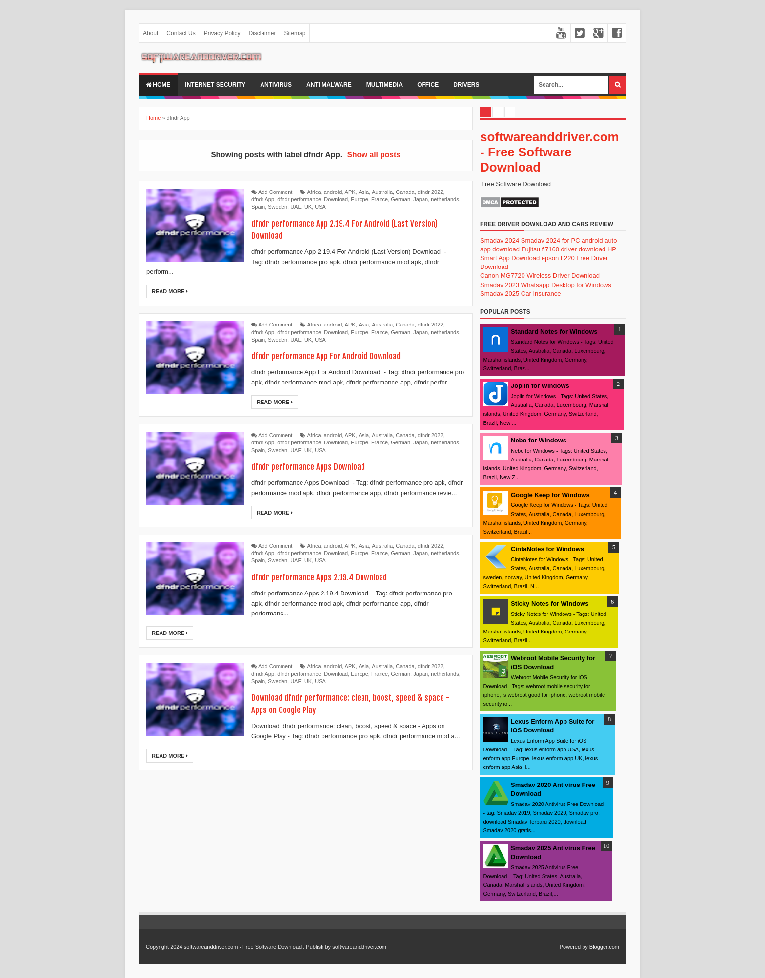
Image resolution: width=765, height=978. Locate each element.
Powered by (574, 947)
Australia (382, 192)
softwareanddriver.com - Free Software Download (549, 152)
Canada (405, 192)
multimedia (384, 84)
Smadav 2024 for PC (550, 240)
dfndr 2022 (430, 192)
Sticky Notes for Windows (550, 603)
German (400, 199)
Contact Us (180, 33)
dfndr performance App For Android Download (337, 355)
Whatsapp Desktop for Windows (566, 284)
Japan (420, 199)
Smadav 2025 (499, 293)
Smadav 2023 (499, 284)
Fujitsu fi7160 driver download (564, 249)
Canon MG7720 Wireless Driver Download (540, 275)
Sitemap (294, 33)
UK (308, 207)
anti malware (329, 84)
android (333, 192)
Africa (314, 192)
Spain (258, 207)
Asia (364, 192)
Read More (170, 291)
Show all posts (374, 155)
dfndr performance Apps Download (316, 466)
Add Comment (275, 192)
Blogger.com (604, 947)
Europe (359, 199)
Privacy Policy (222, 33)
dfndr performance (299, 199)
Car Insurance (541, 293)
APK (350, 192)
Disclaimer (262, 33)
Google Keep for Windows (550, 495)
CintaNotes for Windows (547, 549)
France (379, 199)
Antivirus (276, 84)
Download (336, 199)
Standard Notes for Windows (554, 331)
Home (158, 84)
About (150, 33)
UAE (296, 207)
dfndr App (262, 199)
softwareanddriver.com (359, 947)
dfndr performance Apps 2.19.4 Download (328, 577)
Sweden (277, 207)
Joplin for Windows (540, 385)
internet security (215, 84)
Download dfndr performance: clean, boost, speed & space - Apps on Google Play (349, 703)
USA (320, 207)
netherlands (445, 199)
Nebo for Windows (538, 440)
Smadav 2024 (499, 240)
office (428, 84)
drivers (466, 84)
